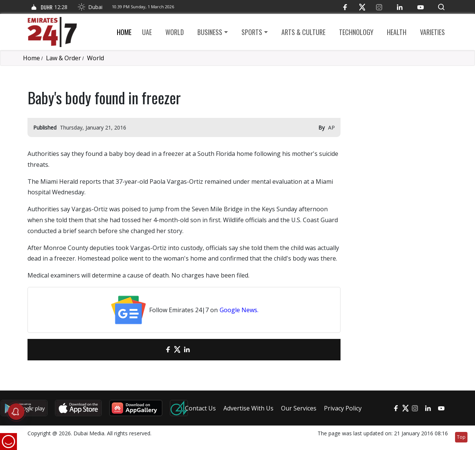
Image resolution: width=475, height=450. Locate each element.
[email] (154, 350)
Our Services (298, 408)
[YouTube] (420, 7)
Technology (356, 32)
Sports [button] (251, 32)
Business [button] (209, 32)
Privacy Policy (343, 408)
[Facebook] (345, 7)
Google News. (239, 310)
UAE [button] (147, 32)
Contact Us (200, 408)
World (174, 32)
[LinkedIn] (399, 7)
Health (396, 32)
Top (461, 437)
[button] (441, 7)
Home (124, 32)
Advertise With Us (248, 408)
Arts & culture (303, 32)
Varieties (432, 32)
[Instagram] (379, 7)
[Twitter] (362, 7)
